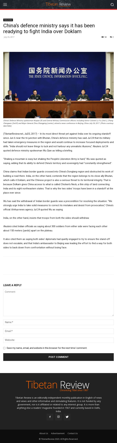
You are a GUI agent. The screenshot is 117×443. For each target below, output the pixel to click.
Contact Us (73, 433)
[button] (112, 4)
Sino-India (8, 20)
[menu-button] (5, 4)
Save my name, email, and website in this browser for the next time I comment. (47, 348)
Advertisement (57, 433)
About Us (43, 433)
